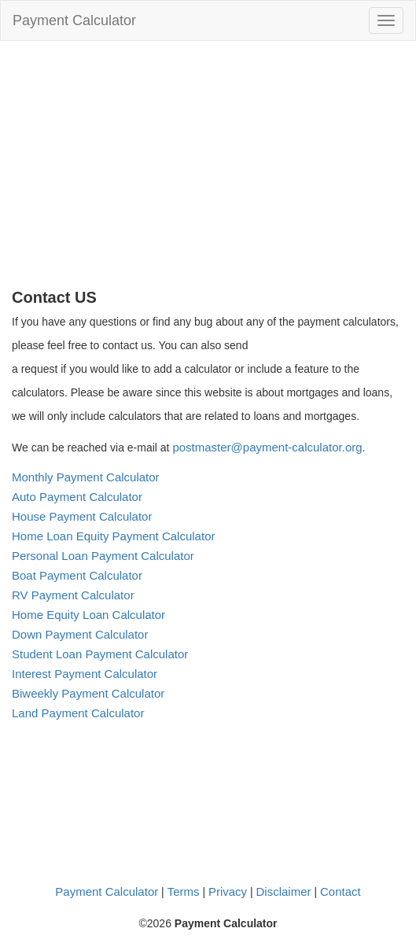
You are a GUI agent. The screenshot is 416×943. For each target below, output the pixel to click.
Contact (340, 891)
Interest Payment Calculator (84, 673)
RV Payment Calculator (73, 595)
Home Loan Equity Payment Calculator (113, 536)
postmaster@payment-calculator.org (267, 447)
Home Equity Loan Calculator (88, 614)
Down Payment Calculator (80, 634)
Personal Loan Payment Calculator (103, 555)
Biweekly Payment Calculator (88, 693)
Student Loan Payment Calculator (100, 654)
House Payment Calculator (82, 516)
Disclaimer (283, 891)
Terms (184, 891)
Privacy (227, 891)
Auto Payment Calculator (77, 496)
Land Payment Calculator (78, 713)
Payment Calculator (74, 20)
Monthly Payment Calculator (86, 477)
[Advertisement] (208, 171)
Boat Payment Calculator (77, 575)
